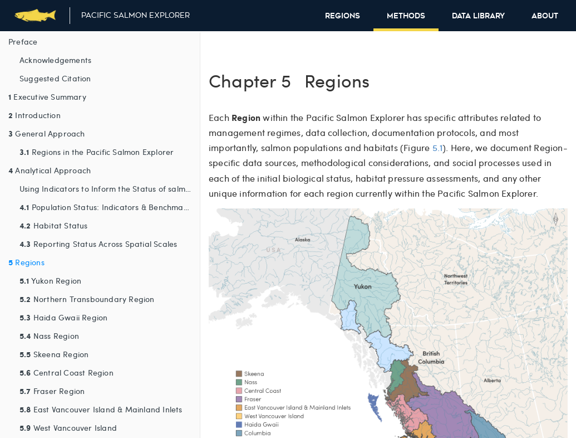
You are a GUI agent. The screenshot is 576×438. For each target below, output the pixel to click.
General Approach (46, 133)
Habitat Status (53, 225)
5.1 (437, 147)
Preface (22, 41)
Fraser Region (52, 390)
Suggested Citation (55, 78)
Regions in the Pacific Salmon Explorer (96, 151)
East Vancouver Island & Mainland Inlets (101, 409)
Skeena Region (53, 353)
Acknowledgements (55, 60)
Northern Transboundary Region (87, 298)
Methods (406, 16)
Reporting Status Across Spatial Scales (98, 243)
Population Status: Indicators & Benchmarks (106, 206)
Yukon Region (50, 280)
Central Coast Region (66, 372)
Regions (342, 16)
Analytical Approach (49, 170)
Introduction (34, 114)
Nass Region (49, 335)
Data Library (478, 16)
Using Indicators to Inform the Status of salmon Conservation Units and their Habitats (109, 188)
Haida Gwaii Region (63, 317)
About (544, 16)
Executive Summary (47, 96)
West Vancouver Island (68, 427)
